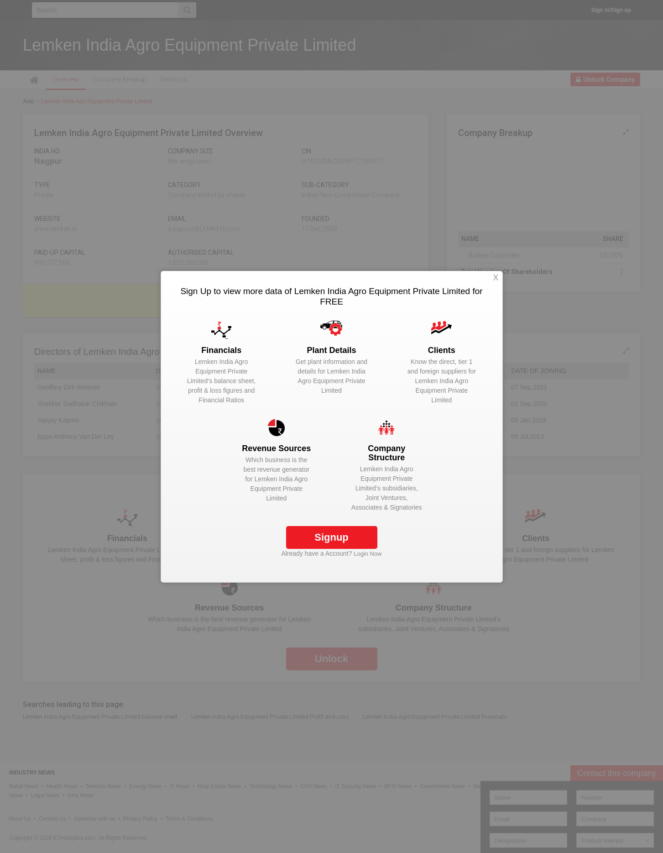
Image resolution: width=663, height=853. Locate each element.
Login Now (367, 553)
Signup (331, 537)
